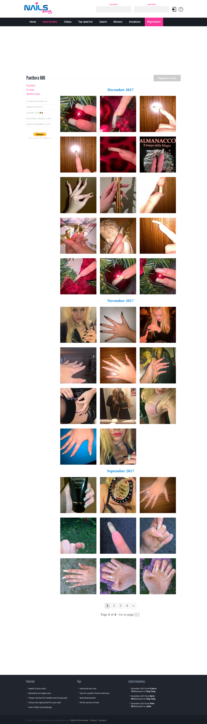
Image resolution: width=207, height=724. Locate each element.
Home (33, 21)
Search (103, 21)
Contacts (102, 720)
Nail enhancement (88, 697)
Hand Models (50, 21)
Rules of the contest (79, 720)
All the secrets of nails (89, 702)
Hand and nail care (88, 688)
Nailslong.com (45, 720)
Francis (153, 688)
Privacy (93, 720)
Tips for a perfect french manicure (94, 693)
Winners (117, 21)
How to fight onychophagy (40, 707)
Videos (68, 21)
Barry (152, 696)
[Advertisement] (103, 51)
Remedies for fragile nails (39, 693)
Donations (135, 21)
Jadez (148, 706)
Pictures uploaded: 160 (36, 101)
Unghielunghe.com (61, 720)
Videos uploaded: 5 (34, 107)
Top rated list (85, 21)
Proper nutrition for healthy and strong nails (47, 697)
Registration (154, 21)
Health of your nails (37, 688)
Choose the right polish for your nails (44, 702)
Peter (152, 703)
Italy (39, 113)
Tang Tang (150, 691)
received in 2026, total (40, 138)
